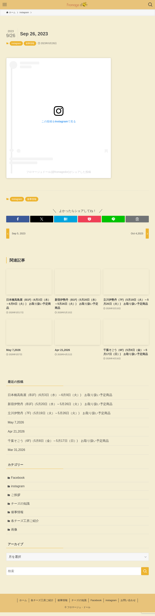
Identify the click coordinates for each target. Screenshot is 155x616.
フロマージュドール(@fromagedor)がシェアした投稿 (58, 171)
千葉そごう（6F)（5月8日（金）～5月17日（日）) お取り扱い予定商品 (58, 440)
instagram (16, 43)
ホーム (23, 603)
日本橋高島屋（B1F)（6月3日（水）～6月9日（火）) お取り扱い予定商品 (60, 395)
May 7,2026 (16, 422)
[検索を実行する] (145, 575)
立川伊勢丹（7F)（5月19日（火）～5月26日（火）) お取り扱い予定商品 (59, 413)
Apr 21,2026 (16, 431)
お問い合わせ (128, 603)
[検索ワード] (77, 575)
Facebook (18, 477)
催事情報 (30, 43)
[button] (17, 219)
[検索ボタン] (150, 4)
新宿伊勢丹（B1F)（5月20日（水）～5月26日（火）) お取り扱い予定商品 (60, 404)
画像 (15, 532)
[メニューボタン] (4, 4)
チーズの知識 (21, 505)
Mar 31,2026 (16, 449)
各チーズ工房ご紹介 (25, 523)
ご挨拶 (16, 496)
